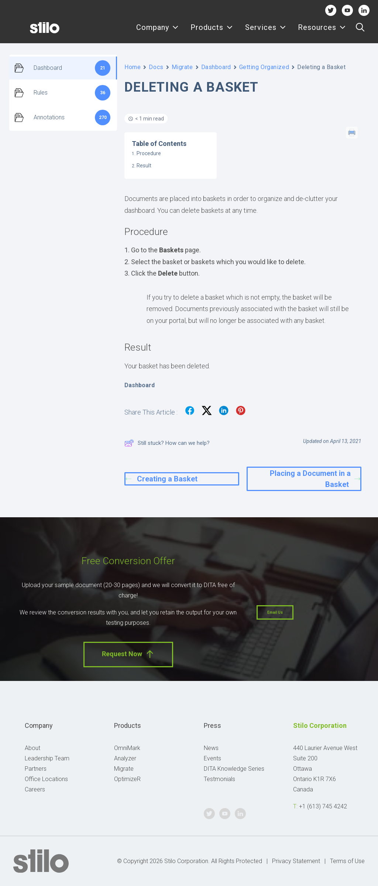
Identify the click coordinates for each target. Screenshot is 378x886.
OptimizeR (127, 779)
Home (132, 67)
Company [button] (157, 32)
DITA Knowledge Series (234, 768)
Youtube (347, 10)
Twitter (330, 10)
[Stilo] (32, 32)
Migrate (182, 67)
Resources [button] (322, 32)
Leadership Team (47, 758)
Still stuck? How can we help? (167, 443)
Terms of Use (347, 861)
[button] (360, 32)
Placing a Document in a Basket (315, 479)
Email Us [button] (275, 612)
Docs (156, 67)
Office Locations (46, 779)
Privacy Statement (296, 861)
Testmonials (219, 779)
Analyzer (125, 758)
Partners (36, 768)
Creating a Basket (161, 478)
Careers (35, 789)
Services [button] (265, 32)
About (32, 748)
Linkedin (364, 10)
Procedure (149, 153)
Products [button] (211, 32)
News (211, 748)
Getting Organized (264, 67)
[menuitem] (157, 32)
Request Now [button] (128, 654)
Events (212, 758)
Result (144, 165)
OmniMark (127, 748)
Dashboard (216, 67)
